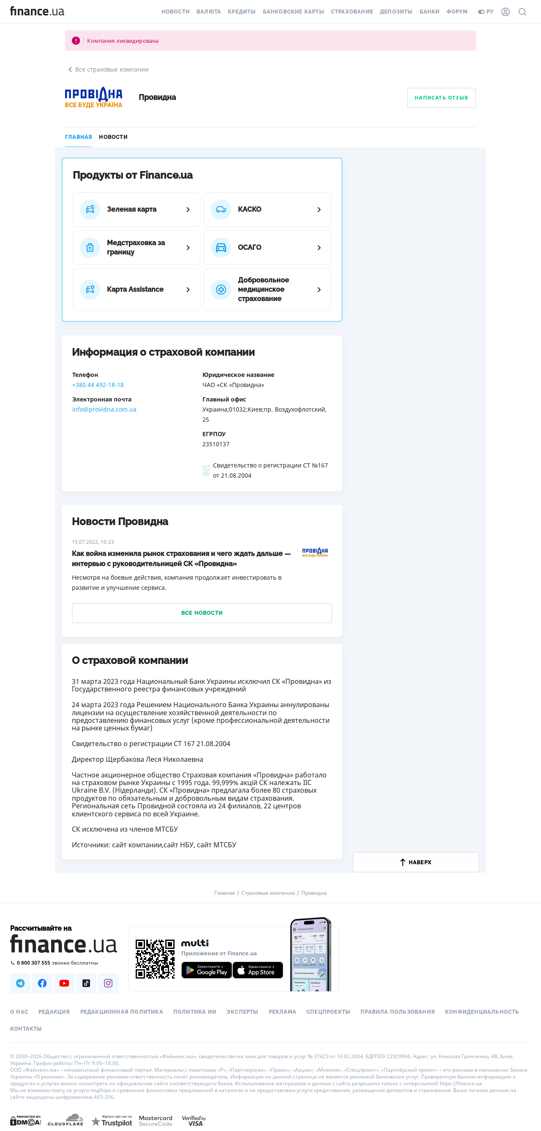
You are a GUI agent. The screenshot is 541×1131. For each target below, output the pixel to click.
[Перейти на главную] (37, 12)
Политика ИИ (194, 1012)
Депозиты (396, 12)
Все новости (202, 613)
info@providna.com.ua (104, 409)
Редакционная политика (121, 1012)
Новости (175, 12)
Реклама (282, 1012)
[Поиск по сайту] (522, 12)
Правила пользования (398, 1012)
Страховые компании (268, 893)
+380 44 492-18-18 (98, 385)
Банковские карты (293, 12)
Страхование (352, 12)
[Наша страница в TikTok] (86, 983)
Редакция (54, 1012)
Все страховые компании (107, 69)
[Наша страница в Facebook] (42, 983)
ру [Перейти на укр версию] (486, 12)
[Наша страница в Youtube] (64, 983)
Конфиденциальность (482, 1012)
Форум (457, 12)
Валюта (209, 12)
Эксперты (243, 1012)
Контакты (26, 1029)
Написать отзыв (441, 97)
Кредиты (242, 12)
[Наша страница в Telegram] (20, 983)
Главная (78, 137)
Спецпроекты (328, 1012)
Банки (430, 12)
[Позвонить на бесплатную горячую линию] (64, 962)
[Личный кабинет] (505, 12)
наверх (416, 862)
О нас (19, 1012)
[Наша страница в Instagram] (108, 983)
